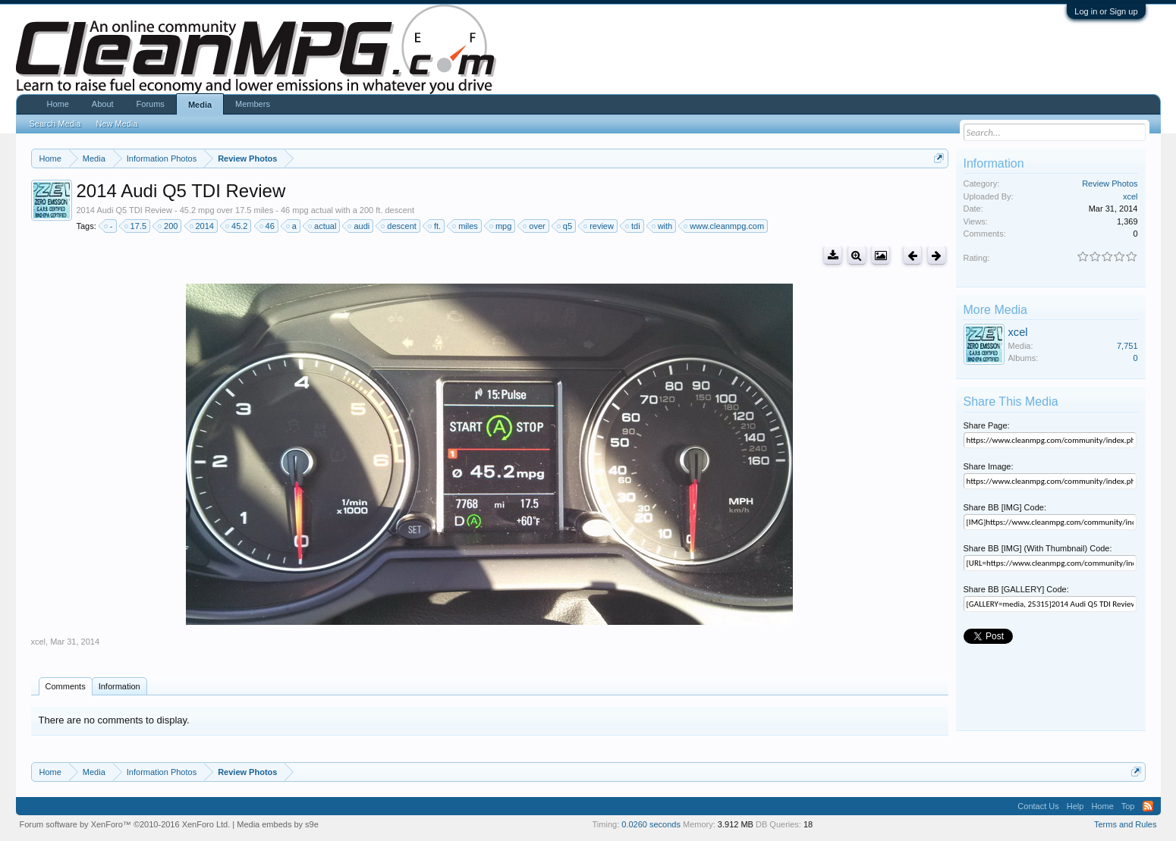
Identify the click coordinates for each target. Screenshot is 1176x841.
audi (359, 226)
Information (119, 686)
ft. (435, 226)
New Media (116, 123)
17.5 (136, 226)
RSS (1148, 806)
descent (399, 226)
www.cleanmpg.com (724, 226)
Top (1128, 806)
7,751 (1127, 345)
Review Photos (1109, 183)
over (534, 226)
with (663, 226)
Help (1075, 806)
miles (466, 226)
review (599, 226)
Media (200, 104)
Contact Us (1037, 806)
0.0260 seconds (651, 824)
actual (323, 226)
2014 (202, 226)
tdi (633, 226)
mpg (501, 226)
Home (58, 103)
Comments (66, 686)
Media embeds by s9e (278, 824)
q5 (565, 226)
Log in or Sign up (1105, 11)
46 (268, 226)
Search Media (55, 123)
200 (168, 226)
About (103, 103)
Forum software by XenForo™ (125, 824)
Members (252, 103)
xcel (38, 641)
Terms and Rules (1125, 824)
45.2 (237, 226)
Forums (151, 103)
